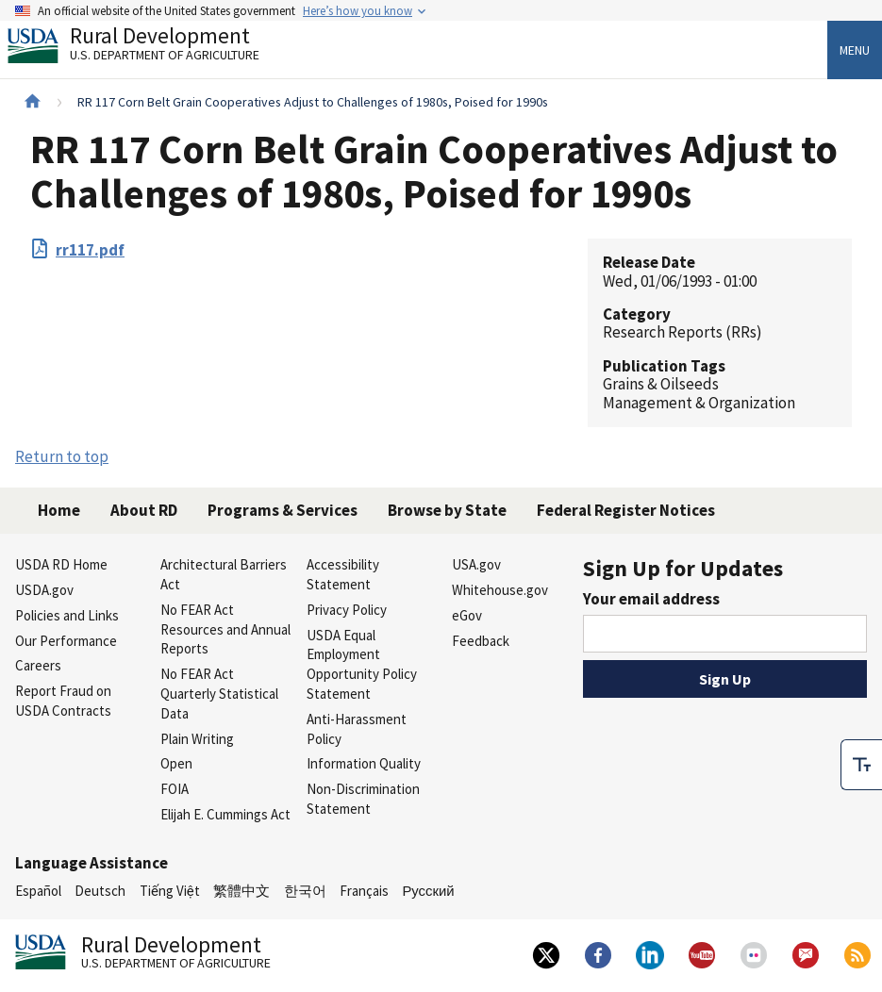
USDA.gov (44, 590)
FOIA (174, 789)
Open (176, 763)
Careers (38, 665)
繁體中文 (241, 891)
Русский (428, 891)
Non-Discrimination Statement (363, 799)
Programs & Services (283, 510)
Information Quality (364, 763)
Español (38, 891)
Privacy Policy (347, 610)
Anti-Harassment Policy (357, 729)
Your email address (651, 598)
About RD (143, 510)
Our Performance (66, 641)
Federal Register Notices (626, 510)
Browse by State (447, 510)
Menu (855, 49)
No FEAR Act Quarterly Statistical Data (219, 693)
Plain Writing (197, 739)
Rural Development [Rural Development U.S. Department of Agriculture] (149, 48)
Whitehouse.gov (500, 590)
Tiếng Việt (170, 891)
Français (364, 891)
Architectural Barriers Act (223, 574)
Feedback (480, 641)
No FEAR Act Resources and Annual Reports (225, 629)
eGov (467, 615)
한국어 (305, 891)
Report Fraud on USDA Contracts (63, 700)
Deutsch (100, 891)
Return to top (61, 456)
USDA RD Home (61, 564)
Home (59, 510)
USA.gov (476, 564)
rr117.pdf (90, 250)
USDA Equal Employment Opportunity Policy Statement (362, 664)
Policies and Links (67, 615)
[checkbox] (861, 764)
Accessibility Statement (343, 574)
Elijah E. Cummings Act (225, 814)
